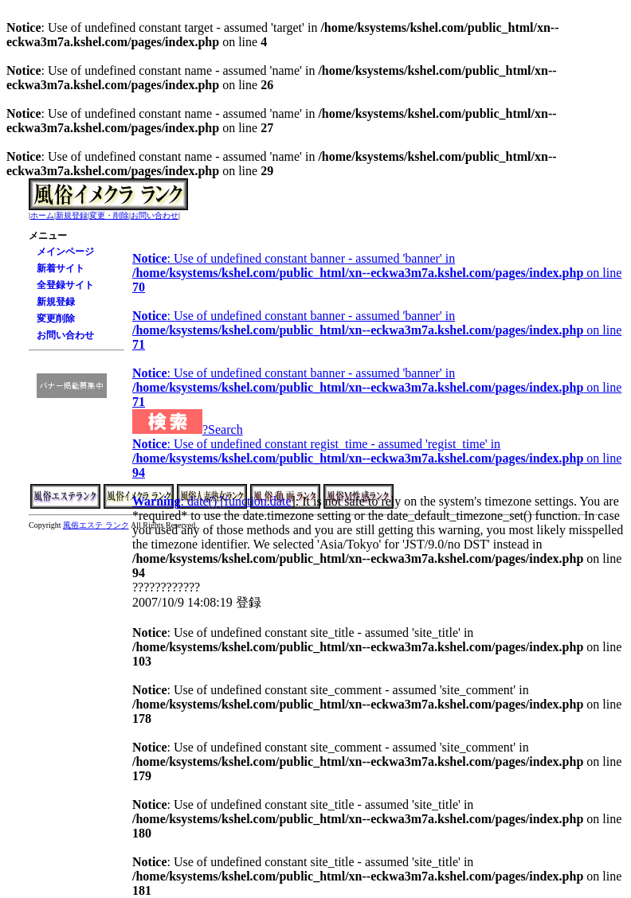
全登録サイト (65, 285)
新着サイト (60, 268)
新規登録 (72, 215)
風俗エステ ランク (96, 525)
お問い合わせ (154, 215)
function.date (258, 501)
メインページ (65, 251)
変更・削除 (109, 215)
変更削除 (56, 318)
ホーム (42, 215)
